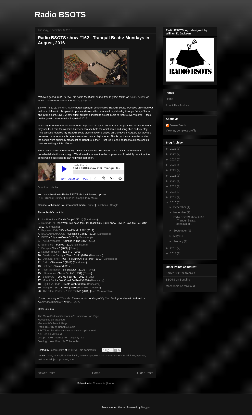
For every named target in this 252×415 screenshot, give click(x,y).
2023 (173, 164)
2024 (173, 159)
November (180, 212)
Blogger (145, 407)
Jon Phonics (48, 219)
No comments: (88, 349)
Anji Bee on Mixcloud (50, 334)
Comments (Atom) (103, 383)
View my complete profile (181, 130)
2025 (173, 154)
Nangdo (47, 287)
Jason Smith (178, 125)
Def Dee (47, 266)
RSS (40, 197)
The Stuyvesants (50, 240)
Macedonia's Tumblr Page (52, 323)
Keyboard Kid (49, 230)
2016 (173, 202)
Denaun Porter (51, 258)
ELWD (45, 237)
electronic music (103, 355)
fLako (46, 262)
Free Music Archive (89, 287)
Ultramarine (49, 273)
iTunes (49, 197)
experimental (121, 355)
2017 (173, 197)
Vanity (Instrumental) (50, 301)
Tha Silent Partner (53, 291)
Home (96, 373)
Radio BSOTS (60, 14)
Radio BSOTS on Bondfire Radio (56, 326)
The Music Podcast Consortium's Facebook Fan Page (68, 316)
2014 (173, 253)
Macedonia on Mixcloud (51, 319)
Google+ (115, 205)
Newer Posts (46, 373)
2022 (173, 170)
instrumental (45, 359)
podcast (63, 359)
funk (132, 355)
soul (71, 359)
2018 (173, 191)
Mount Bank (49, 280)
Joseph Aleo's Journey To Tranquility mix (61, 337)
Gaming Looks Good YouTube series (59, 341)
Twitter (141, 96)
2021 (173, 175)
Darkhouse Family (53, 255)
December (180, 207)
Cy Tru (105, 298)
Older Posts (145, 373)
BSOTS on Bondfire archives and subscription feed (66, 330)
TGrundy (65, 298)
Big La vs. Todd (51, 284)
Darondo (46, 222)
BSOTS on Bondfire (178, 279)
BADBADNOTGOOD (53, 233)
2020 (173, 180)
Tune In (70, 197)
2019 (173, 186)
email (133, 96)
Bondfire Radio (66, 107)
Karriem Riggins (50, 251)
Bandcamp (91, 219)
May (176, 235)
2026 (173, 148)
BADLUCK (73, 301)
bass (49, 355)
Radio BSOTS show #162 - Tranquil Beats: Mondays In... (188, 220)
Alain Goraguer (51, 269)
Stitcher (59, 197)
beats (57, 355)
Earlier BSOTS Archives (180, 273)
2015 (173, 248)
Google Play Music (86, 197)
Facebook (102, 205)
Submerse (47, 244)
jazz (55, 359)
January (178, 241)
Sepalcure (48, 276)
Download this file (48, 187)
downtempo (86, 355)
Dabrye (45, 248)
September (180, 230)
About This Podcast (178, 105)
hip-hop (140, 355)
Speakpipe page (81, 100)
